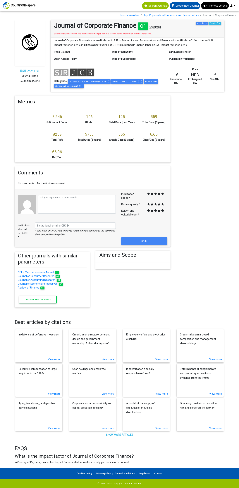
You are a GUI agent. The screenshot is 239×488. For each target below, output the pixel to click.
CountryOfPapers (133, 483)
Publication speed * (127, 195)
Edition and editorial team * (130, 212)
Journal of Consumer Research (39, 276)
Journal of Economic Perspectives (40, 283)
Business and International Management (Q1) (89, 81)
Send (144, 241)
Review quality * (130, 204)
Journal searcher (129, 15)
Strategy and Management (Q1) (68, 86)
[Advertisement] (200, 151)
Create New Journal (187, 5)
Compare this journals (38, 299)
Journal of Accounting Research (39, 279)
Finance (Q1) (151, 81)
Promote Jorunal (218, 5)
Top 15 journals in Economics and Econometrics (171, 15)
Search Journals (157, 5)
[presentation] (144, 227)
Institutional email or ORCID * (24, 231)
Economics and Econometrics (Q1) (127, 81)
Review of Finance (31, 287)
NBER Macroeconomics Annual (38, 272)
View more (54, 359)
